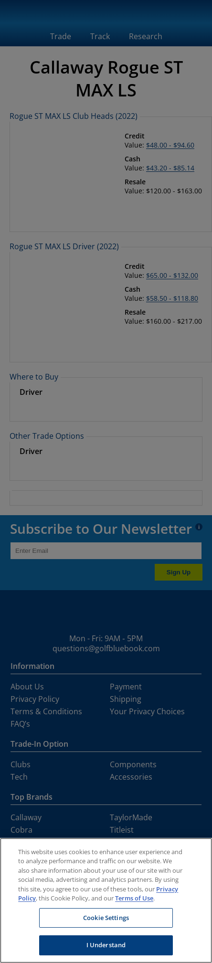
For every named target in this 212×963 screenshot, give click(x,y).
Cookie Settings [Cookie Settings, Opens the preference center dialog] (106, 917)
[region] (106, 900)
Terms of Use (134, 898)
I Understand (106, 945)
